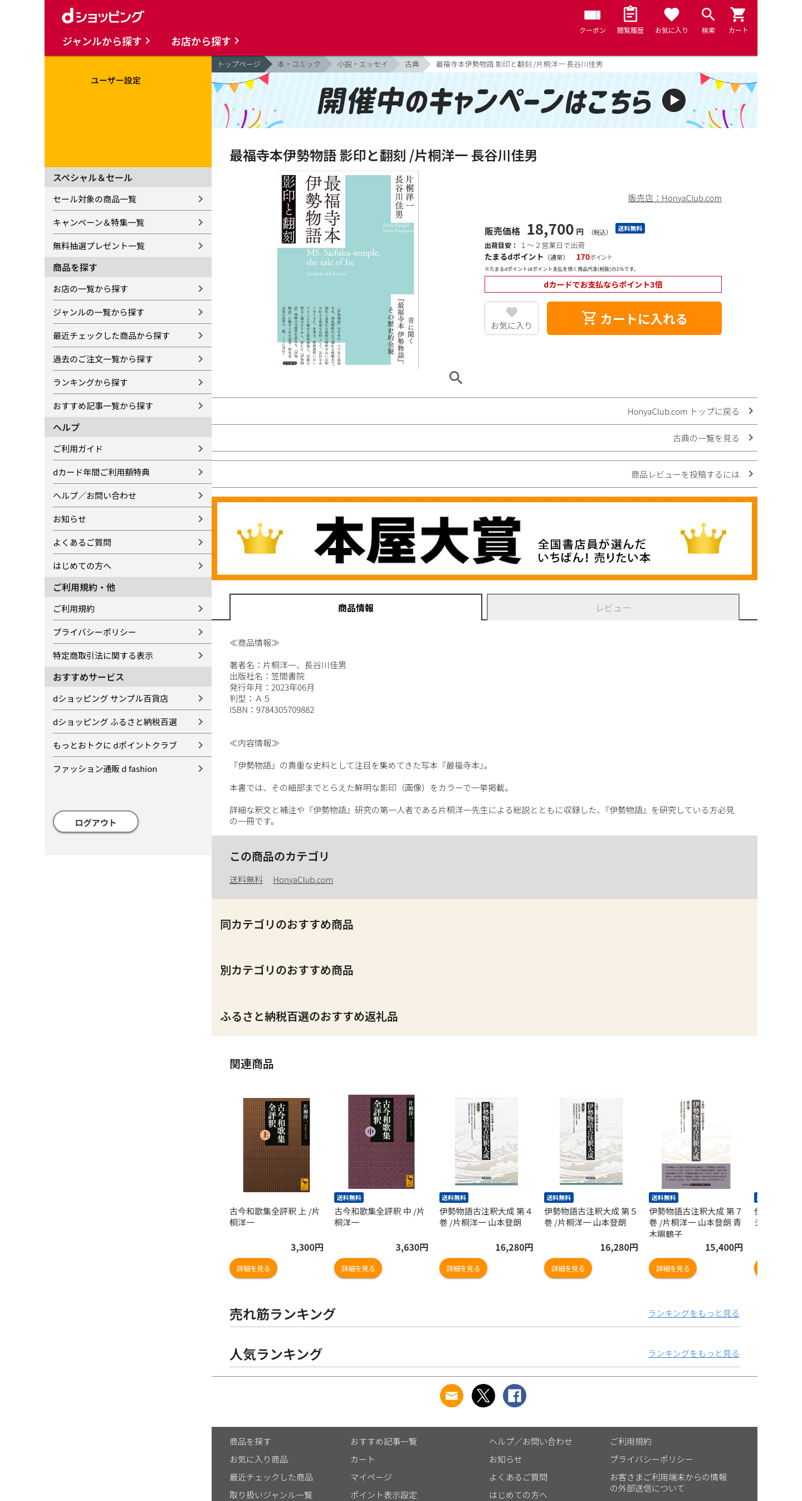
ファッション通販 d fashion (105, 768)
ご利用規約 (74, 608)
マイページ (371, 1477)
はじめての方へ (82, 565)
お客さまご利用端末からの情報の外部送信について (668, 1482)
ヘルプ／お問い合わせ (94, 495)
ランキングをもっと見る (694, 1313)
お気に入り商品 (258, 1459)
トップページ (239, 64)
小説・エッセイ (363, 64)
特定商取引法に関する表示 (103, 655)
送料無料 (246, 879)
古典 (412, 64)
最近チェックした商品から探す (111, 335)
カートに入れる (634, 318)
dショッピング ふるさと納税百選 (115, 721)
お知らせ (69, 518)
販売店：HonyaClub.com (675, 197)
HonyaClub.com (303, 879)
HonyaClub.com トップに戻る (684, 411)
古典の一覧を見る (706, 438)
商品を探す (250, 1441)
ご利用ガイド (78, 448)
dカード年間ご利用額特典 (101, 472)
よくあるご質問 (82, 542)
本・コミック (299, 64)
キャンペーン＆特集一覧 (98, 222)
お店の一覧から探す (90, 288)
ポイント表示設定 (383, 1494)
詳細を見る (253, 1268)
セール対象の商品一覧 (94, 199)
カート (362, 1459)
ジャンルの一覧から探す (98, 312)
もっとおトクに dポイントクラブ (115, 745)
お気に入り (511, 325)
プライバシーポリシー (94, 632)
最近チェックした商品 (271, 1477)
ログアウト (96, 822)
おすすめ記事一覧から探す (103, 405)
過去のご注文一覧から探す (103, 359)
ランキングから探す (90, 382)
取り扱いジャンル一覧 (270, 1494)
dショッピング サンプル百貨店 (110, 698)
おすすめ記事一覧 (383, 1441)
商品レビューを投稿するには (685, 474)
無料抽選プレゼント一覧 (99, 245)
